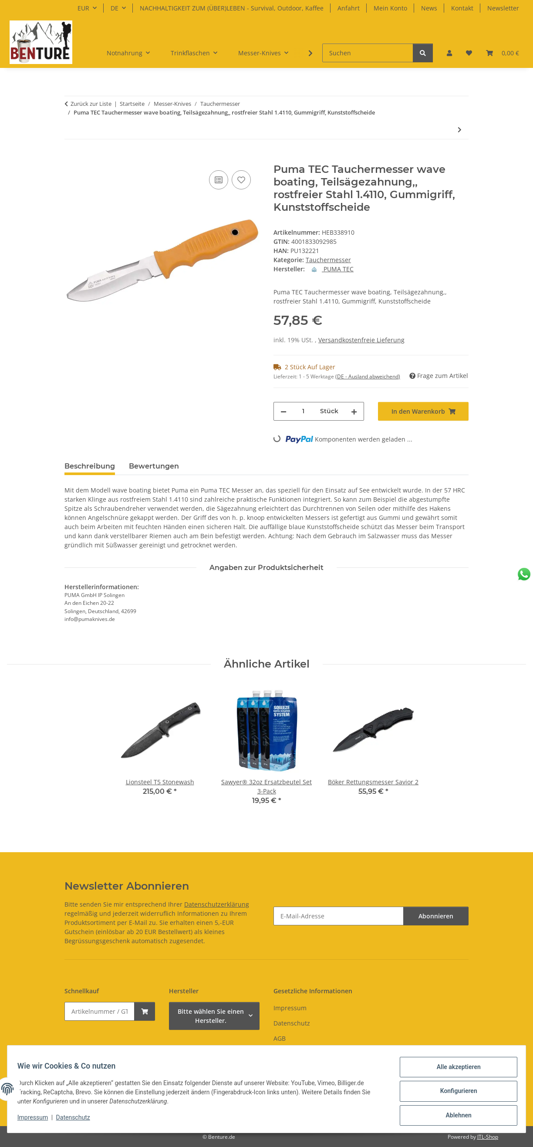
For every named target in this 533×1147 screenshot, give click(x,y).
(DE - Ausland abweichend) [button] (367, 376)
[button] (449, 53)
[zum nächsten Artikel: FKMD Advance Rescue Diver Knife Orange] (460, 129)
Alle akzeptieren (454, 1070)
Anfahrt (348, 8)
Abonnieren (435, 916)
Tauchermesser (328, 260)
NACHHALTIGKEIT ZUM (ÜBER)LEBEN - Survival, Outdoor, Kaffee (232, 8)
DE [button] (114, 8)
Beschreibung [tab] (89, 466)
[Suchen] (367, 53)
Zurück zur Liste (91, 104)
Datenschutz (77, 1120)
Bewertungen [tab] (154, 466)
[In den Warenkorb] (71, 158)
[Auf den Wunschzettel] (241, 179)
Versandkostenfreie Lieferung (361, 340)
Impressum (36, 1120)
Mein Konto (390, 8)
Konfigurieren (454, 1093)
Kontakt (462, 8)
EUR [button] (83, 8)
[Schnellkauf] (99, 1011)
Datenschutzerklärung (216, 904)
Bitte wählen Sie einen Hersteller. (211, 1016)
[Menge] (303, 411)
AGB (279, 1038)
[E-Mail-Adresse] (338, 916)
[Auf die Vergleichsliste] (218, 179)
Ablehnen (454, 1116)
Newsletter (503, 8)
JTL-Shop (487, 1136)
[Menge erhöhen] (354, 411)
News (429, 8)
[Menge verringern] (283, 411)
